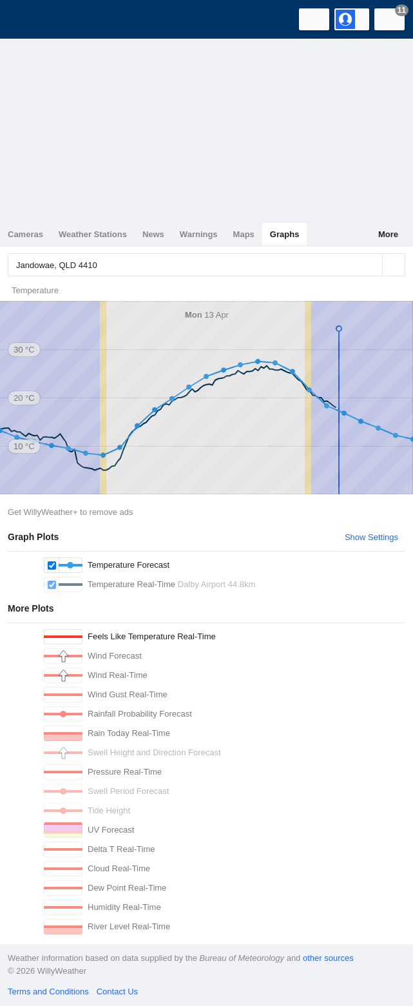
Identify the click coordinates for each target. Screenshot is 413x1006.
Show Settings (371, 537)
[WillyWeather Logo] (29, 19)
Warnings (199, 234)
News (153, 234)
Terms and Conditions (48, 991)
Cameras (25, 234)
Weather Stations (93, 234)
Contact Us (117, 991)
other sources (328, 958)
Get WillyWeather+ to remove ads (70, 512)
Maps (244, 234)
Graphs (285, 234)
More (388, 234)
